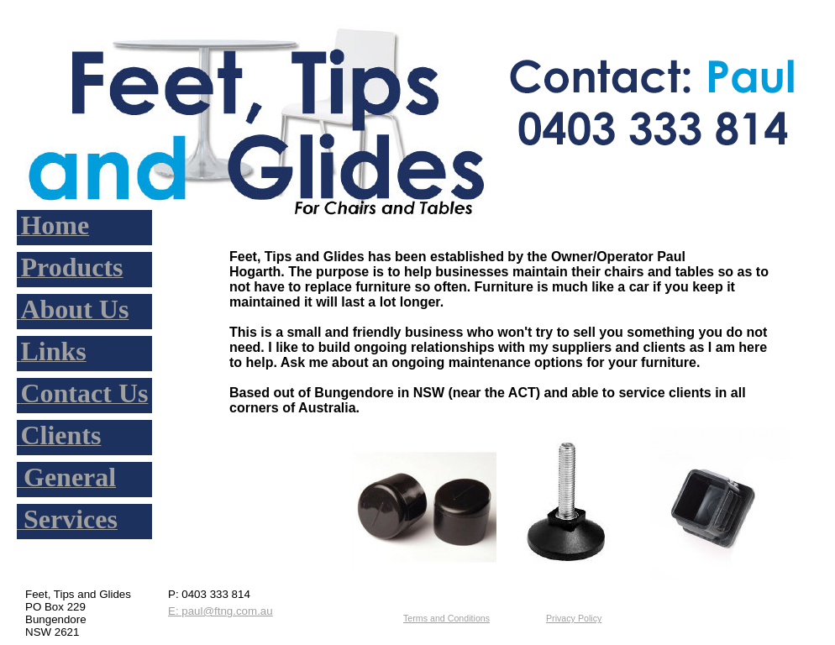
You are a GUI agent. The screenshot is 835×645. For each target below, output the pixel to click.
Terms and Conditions (446, 618)
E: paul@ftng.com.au (220, 611)
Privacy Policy (573, 618)
